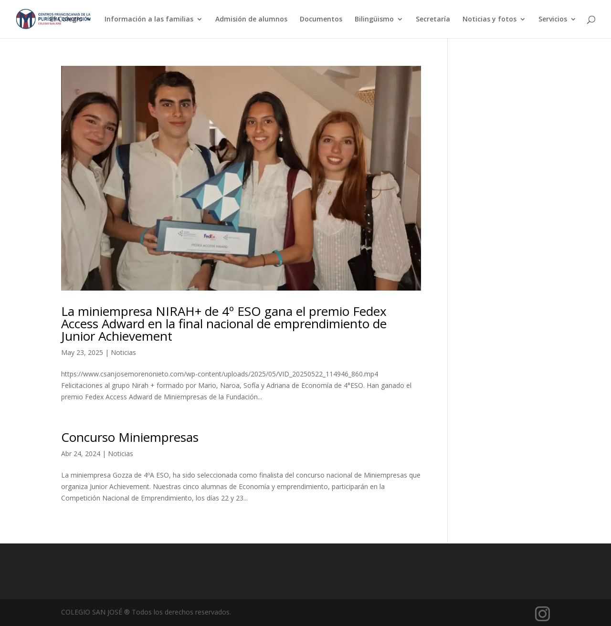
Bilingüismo (374, 19)
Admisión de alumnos (251, 19)
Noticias (123, 352)
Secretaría (433, 19)
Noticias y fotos (489, 19)
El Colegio (66, 19)
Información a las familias (149, 19)
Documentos (321, 19)
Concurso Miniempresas (130, 437)
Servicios (552, 19)
